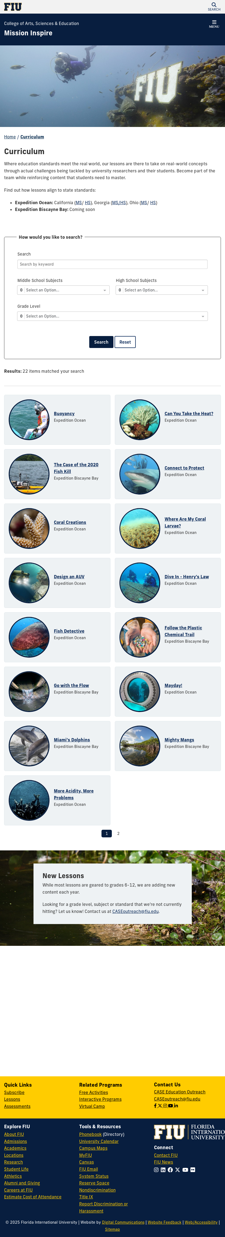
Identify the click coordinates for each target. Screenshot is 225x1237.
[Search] (112, 264)
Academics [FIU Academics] (15, 1148)
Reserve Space (94, 1183)
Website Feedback (164, 1222)
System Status (94, 1176)
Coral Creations (70, 522)
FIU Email (88, 1169)
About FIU (14, 1134)
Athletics (13, 1176)
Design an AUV (69, 576)
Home (10, 136)
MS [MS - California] (79, 202)
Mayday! (173, 685)
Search (101, 342)
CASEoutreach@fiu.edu (135, 911)
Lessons (12, 1099)
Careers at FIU (18, 1190)
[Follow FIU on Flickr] (193, 1170)
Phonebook (90, 1134)
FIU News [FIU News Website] (163, 1162)
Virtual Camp (92, 1106)
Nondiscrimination (97, 1190)
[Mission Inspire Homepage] (28, 33)
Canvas (86, 1162)
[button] (214, 7)
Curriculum (32, 136)
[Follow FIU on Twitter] (178, 1170)
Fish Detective (69, 631)
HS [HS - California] (88, 202)
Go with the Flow (71, 685)
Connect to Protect (184, 468)
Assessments (17, 1106)
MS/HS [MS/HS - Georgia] (119, 202)
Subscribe (14, 1092)
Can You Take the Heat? (189, 413)
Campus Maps (93, 1148)
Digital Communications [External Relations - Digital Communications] (123, 1222)
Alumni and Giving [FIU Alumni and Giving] (22, 1183)
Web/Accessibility (201, 1222)
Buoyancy (64, 413)
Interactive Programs (100, 1099)
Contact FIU (166, 1155)
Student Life (16, 1169)
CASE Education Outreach (179, 1092)
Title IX (86, 1196)
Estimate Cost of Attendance (32, 1196)
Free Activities (93, 1092)
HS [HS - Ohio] (153, 202)
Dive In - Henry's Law (187, 576)
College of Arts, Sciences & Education (41, 23)
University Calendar (99, 1141)
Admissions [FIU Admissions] (15, 1141)
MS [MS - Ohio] (144, 202)
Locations (13, 1155)
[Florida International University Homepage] (58, 7)
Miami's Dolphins (72, 739)
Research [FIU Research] (13, 1162)
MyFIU (85, 1155)
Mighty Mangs (179, 739)
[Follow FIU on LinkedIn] (164, 1170)
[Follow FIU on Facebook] (171, 1170)
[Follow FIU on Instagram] (157, 1170)
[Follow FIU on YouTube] (186, 1170)
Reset (125, 342)
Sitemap (112, 1229)
